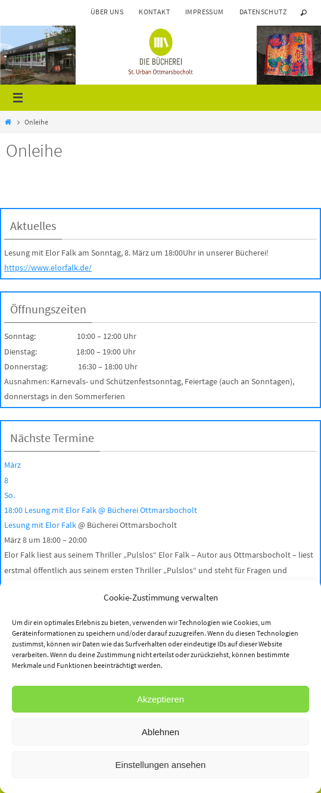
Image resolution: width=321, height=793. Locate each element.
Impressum (204, 11)
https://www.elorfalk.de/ (48, 267)
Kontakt (154, 11)
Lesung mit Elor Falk (40, 525)
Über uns (107, 11)
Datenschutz (262, 11)
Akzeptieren (160, 699)
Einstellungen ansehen (161, 765)
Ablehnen (160, 732)
